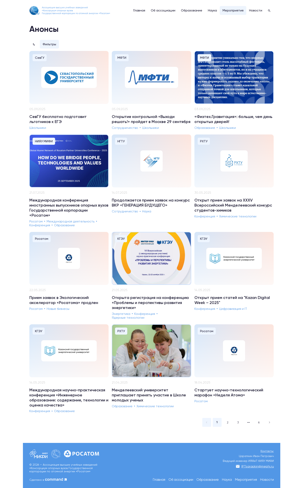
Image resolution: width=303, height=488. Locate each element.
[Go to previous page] (206, 422)
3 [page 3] (238, 422)
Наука (227, 480)
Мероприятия (246, 480)
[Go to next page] (269, 422)
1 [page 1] (217, 422)
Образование (207, 480)
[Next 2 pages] (248, 422)
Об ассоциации (180, 480)
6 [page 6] (259, 422)
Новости (267, 480)
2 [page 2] (227, 422)
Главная (159, 480)
